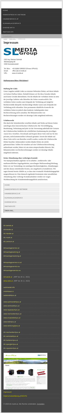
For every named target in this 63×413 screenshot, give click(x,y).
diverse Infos (9, 28)
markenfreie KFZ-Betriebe (31, 15)
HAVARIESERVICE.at (31, 19)
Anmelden (40, 404)
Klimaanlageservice (31, 23)
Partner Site (31, 32)
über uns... (31, 36)
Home (5, 10)
